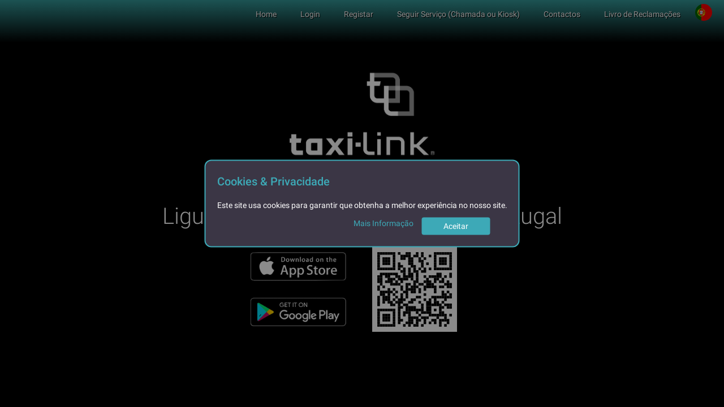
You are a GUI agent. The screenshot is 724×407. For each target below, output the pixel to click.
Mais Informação (383, 223)
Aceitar (455, 226)
